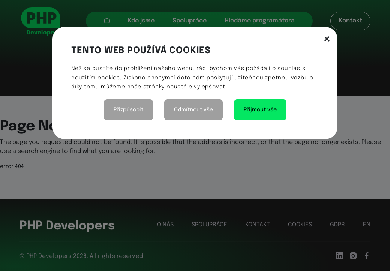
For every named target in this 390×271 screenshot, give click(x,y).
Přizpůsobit (128, 109)
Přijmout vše (260, 109)
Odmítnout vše (193, 109)
